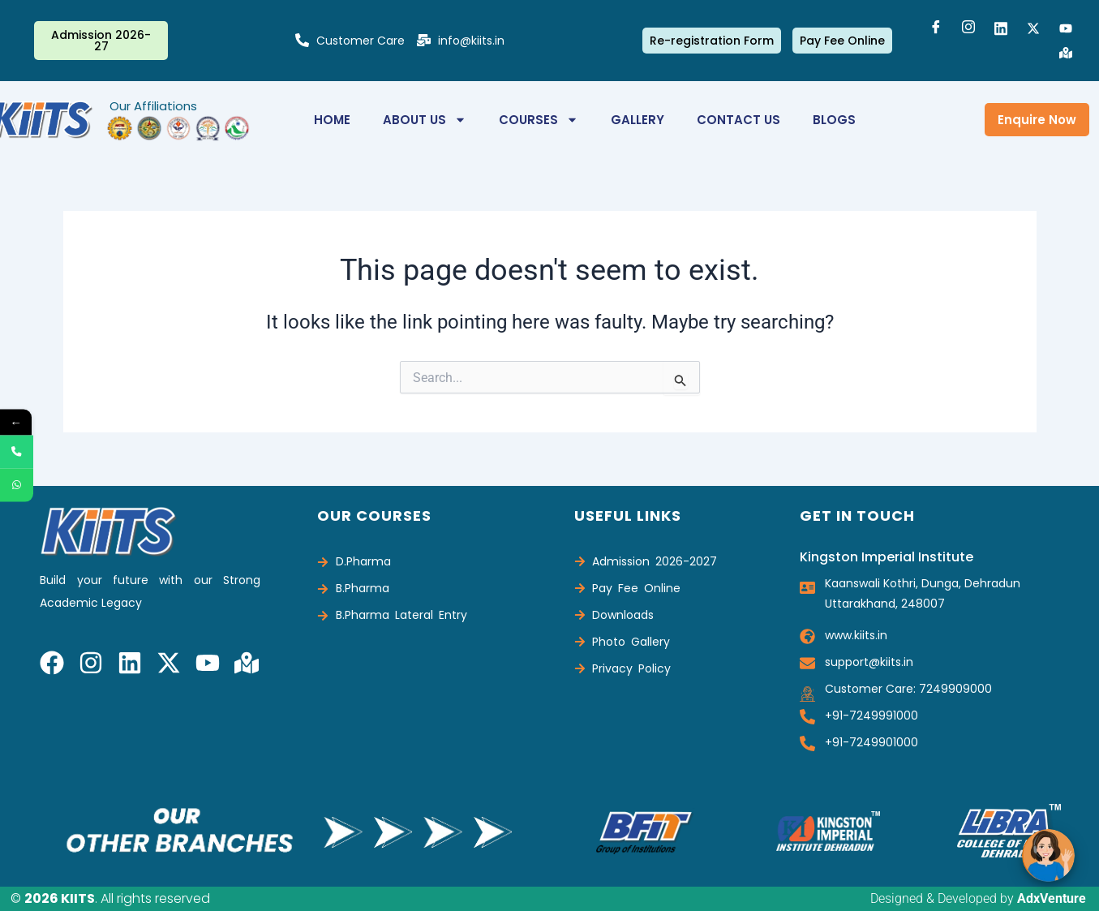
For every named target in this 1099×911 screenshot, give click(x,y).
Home (332, 119)
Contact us (738, 119)
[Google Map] (1066, 53)
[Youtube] (1066, 28)
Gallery (637, 119)
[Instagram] (968, 28)
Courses (538, 119)
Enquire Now (1037, 119)
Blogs (834, 119)
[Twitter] (1033, 28)
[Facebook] (936, 28)
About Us (424, 119)
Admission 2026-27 (101, 40)
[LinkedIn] (1001, 28)
